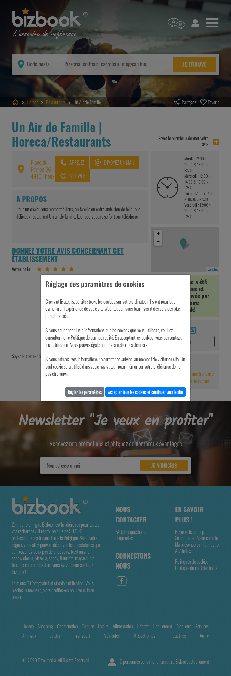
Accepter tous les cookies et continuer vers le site (145, 392)
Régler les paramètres (85, 392)
